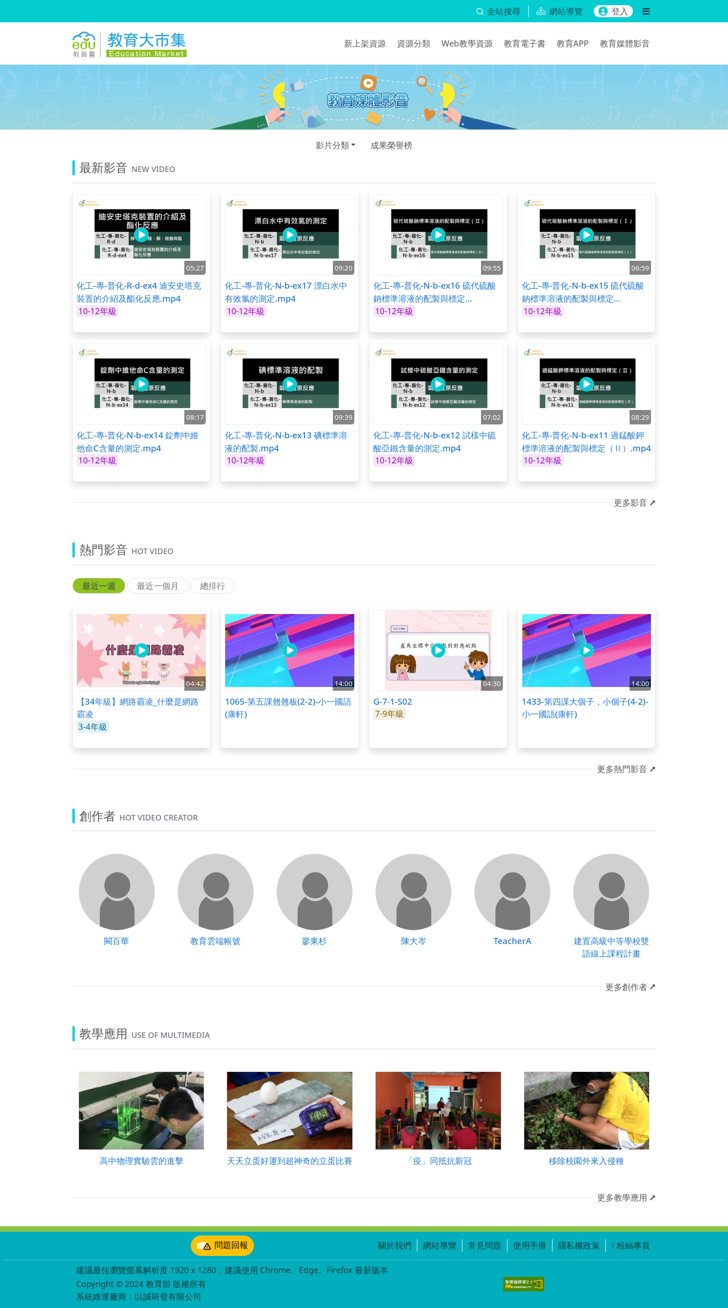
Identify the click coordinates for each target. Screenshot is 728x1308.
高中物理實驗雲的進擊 (141, 1160)
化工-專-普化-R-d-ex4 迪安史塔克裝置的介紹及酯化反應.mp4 (139, 291)
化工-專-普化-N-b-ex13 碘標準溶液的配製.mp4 (286, 441)
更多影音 (630, 502)
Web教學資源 (467, 43)
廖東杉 (314, 940)
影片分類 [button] (332, 145)
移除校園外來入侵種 (586, 1160)
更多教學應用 (622, 1197)
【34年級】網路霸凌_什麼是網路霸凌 (138, 707)
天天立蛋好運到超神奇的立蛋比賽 (289, 1160)
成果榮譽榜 (391, 145)
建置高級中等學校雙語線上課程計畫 (611, 947)
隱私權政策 (579, 1245)
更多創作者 (626, 986)
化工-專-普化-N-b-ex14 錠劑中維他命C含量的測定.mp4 (138, 441)
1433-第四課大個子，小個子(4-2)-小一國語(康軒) (585, 707)
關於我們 (394, 1245)
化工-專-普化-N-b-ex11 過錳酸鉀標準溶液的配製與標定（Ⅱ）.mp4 (586, 441)
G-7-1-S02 (392, 701)
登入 (613, 11)
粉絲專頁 (630, 1245)
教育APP (573, 43)
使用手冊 (529, 1245)
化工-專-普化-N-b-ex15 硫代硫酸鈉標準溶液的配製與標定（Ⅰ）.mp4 (583, 291)
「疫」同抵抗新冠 (438, 1160)
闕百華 (116, 940)
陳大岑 (413, 940)
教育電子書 (525, 43)
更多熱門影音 (622, 768)
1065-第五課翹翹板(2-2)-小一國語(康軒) (288, 707)
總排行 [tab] (212, 585)
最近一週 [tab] (99, 585)
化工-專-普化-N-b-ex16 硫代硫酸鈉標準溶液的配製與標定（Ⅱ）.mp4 (434, 291)
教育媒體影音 (625, 43)
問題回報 (222, 1246)
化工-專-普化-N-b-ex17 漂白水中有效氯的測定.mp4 (286, 291)
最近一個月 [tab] (158, 585)
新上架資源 (365, 43)
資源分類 (413, 43)
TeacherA (512, 940)
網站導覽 (439, 1245)
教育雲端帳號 (215, 940)
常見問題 (484, 1245)
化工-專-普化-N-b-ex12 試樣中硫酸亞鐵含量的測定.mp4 (434, 441)
